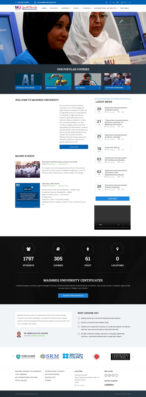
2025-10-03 (64, 186)
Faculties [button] (53, 8)
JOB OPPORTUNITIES (52, 374)
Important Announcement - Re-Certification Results (116, 159)
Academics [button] (65, 8)
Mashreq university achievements (28, 371)
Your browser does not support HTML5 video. (112, 217)
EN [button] (124, 2)
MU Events (52, 164)
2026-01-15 (64, 164)
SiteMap (48, 380)
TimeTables (124, 8)
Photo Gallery (21, 380)
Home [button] (44, 8)
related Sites (50, 377)
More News (112, 199)
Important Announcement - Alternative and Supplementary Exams (116, 172)
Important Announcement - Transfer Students (116, 186)
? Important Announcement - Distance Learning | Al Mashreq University (117, 122)
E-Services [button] (87, 8)
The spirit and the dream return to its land (59, 162)
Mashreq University (38, 336)
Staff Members (21, 374)
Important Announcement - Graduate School (116, 109)
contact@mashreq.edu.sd (46, 2)
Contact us (117, 394)
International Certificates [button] (105, 8)
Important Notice (112, 147)
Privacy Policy (126, 394)
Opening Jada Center (51, 183)
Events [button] (76, 8)
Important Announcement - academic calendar (116, 136)
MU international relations (26, 377)
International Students (54, 371)
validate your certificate (73, 296)
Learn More (25, 54)
